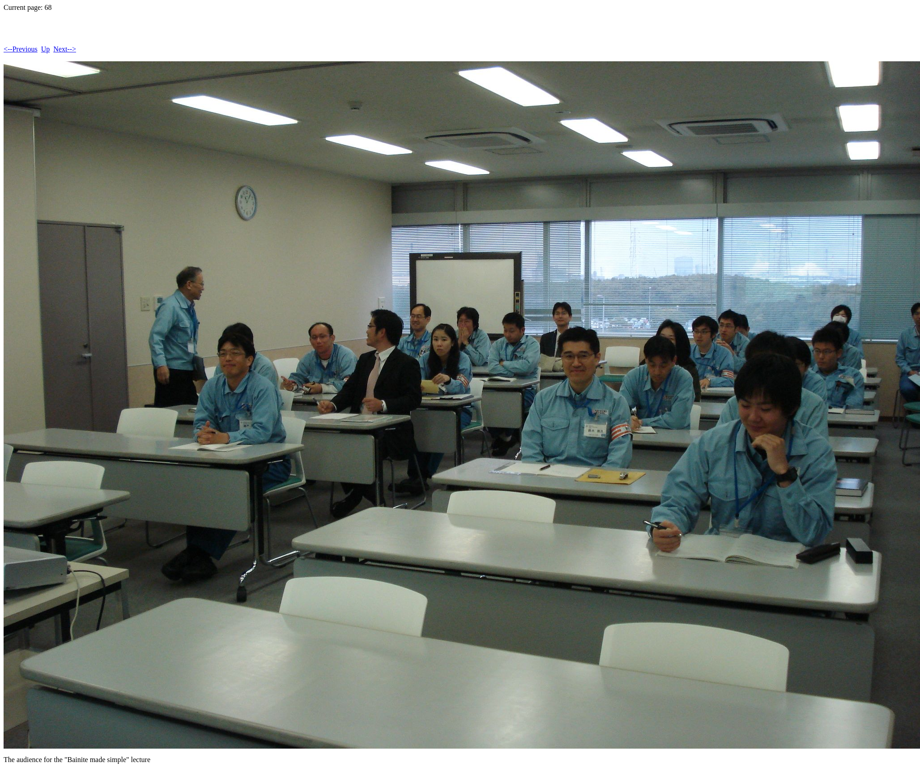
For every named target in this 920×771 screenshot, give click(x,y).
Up (45, 49)
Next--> (64, 49)
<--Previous (21, 49)
